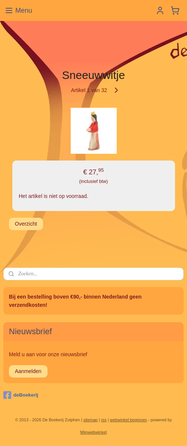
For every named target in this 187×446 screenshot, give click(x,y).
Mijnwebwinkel (93, 432)
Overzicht (26, 224)
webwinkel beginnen (128, 420)
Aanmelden (28, 371)
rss (104, 420)
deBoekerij (20, 395)
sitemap (90, 420)
